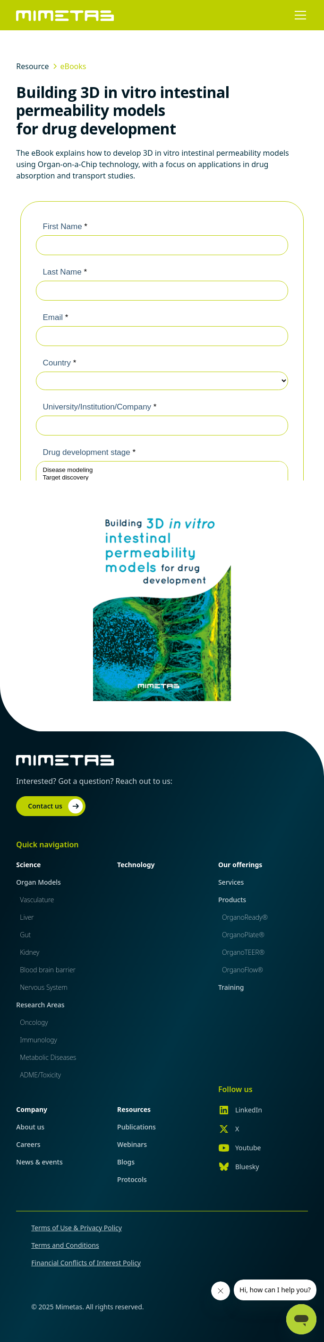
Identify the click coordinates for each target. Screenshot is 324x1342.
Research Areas (40, 1004)
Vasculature (37, 899)
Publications (136, 1126)
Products (232, 899)
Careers (28, 1144)
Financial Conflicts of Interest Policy (86, 1262)
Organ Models (38, 882)
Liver (27, 917)
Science (28, 864)
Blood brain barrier (48, 969)
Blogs (126, 1161)
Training (231, 987)
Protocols (132, 1179)
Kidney (29, 952)
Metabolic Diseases (48, 1057)
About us (30, 1126)
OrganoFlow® (242, 969)
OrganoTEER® (243, 952)
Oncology (34, 1022)
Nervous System (43, 987)
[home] (65, 15)
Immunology (38, 1039)
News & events (39, 1161)
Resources (134, 1109)
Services (231, 882)
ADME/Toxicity (40, 1074)
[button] (298, 15)
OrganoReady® (245, 917)
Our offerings (240, 864)
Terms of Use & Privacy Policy (76, 1227)
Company (31, 1109)
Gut (25, 934)
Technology (135, 864)
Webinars (132, 1144)
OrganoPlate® (243, 934)
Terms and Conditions (65, 1245)
